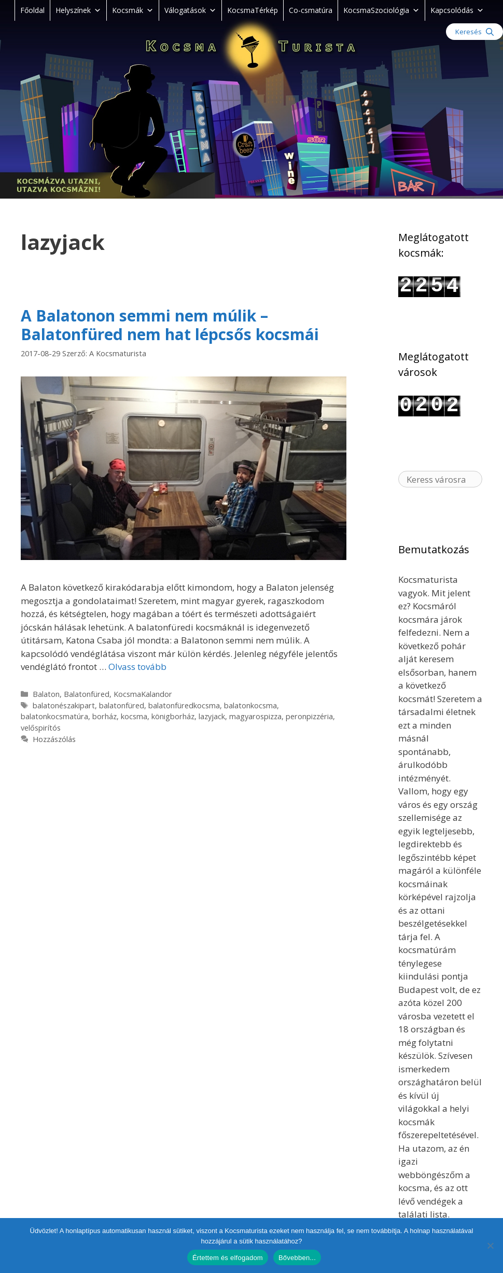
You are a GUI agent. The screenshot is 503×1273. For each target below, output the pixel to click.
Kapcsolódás (457, 10)
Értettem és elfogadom (227, 1258)
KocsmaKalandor (143, 694)
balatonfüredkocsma (184, 705)
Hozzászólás (54, 739)
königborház (172, 716)
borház (104, 716)
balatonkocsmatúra (54, 716)
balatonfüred (121, 705)
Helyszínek (78, 10)
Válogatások (190, 10)
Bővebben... (297, 1258)
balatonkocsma (250, 705)
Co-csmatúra (310, 10)
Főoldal (32, 10)
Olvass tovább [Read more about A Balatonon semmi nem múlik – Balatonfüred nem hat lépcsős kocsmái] (137, 667)
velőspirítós (41, 728)
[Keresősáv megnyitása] (474, 31)
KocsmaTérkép (252, 10)
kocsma (134, 716)
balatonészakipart (64, 705)
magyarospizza (255, 716)
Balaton (46, 694)
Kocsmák (132, 10)
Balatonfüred (86, 694)
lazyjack (212, 716)
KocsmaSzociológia (381, 10)
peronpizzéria (309, 716)
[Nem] (490, 1245)
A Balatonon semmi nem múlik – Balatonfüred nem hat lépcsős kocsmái (170, 325)
